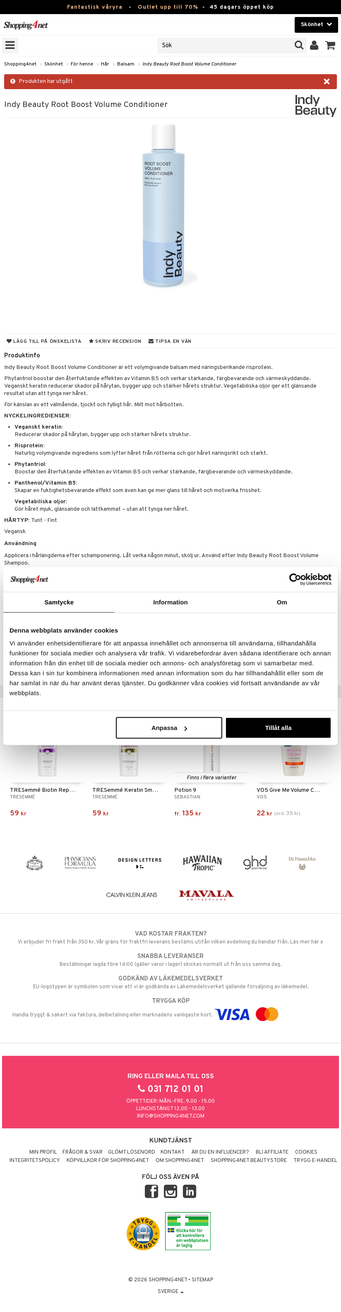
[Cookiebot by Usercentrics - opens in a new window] (295, 579)
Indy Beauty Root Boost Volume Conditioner (189, 64)
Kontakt (173, 1152)
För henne (82, 64)
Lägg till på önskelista (44, 341)
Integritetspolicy (35, 1160)
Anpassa (169, 727)
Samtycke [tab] (59, 601)
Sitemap (202, 1280)
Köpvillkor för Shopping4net (108, 1160)
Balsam (125, 64)
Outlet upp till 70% (168, 7)
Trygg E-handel (315, 1160)
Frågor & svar (82, 1152)
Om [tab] (282, 601)
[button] (330, 45)
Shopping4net (20, 64)
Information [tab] (170, 601)
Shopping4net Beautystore (249, 1160)
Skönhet (53, 64)
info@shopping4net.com (170, 1116)
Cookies (306, 1152)
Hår (105, 64)
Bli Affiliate (272, 1152)
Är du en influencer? (220, 1152)
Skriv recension (115, 341)
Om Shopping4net (180, 1160)
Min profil (43, 1152)
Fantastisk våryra (94, 7)
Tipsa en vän (170, 341)
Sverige (171, 1291)
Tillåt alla (278, 727)
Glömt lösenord (131, 1152)
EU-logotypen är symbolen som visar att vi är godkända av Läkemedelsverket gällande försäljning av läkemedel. (170, 982)
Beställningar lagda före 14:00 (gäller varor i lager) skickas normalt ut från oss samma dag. (170, 960)
